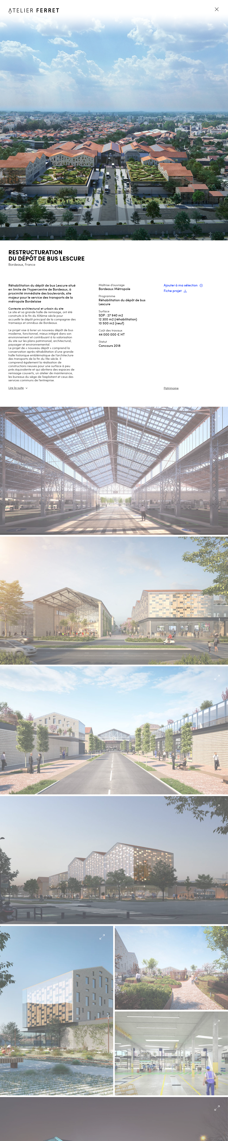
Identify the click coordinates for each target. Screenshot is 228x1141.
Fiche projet (175, 291)
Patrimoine (171, 388)
